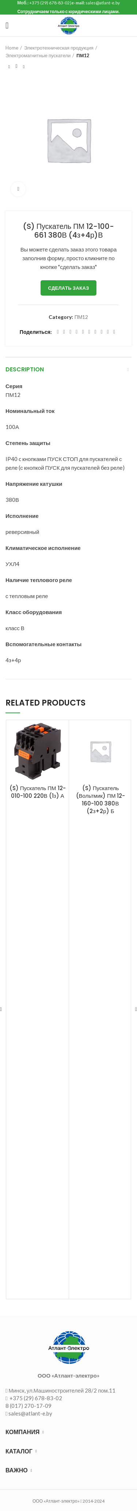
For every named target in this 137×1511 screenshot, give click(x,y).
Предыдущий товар (9, 66)
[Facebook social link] (58, 332)
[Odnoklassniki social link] (89, 332)
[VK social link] (102, 332)
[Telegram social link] (108, 332)
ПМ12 (83, 55)
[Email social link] (70, 332)
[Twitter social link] (64, 332)
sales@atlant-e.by (30, 1413)
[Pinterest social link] (76, 332)
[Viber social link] (114, 332)
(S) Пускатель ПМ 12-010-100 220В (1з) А (37, 792)
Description (24, 369)
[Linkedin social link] (83, 332)
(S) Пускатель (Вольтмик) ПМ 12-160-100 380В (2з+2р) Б (100, 799)
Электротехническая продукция (59, 48)
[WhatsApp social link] (95, 332)
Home (11, 48)
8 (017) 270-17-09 (28, 1405)
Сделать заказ (68, 288)
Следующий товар (23, 66)
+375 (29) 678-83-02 (35, 1398)
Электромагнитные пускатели (38, 55)
